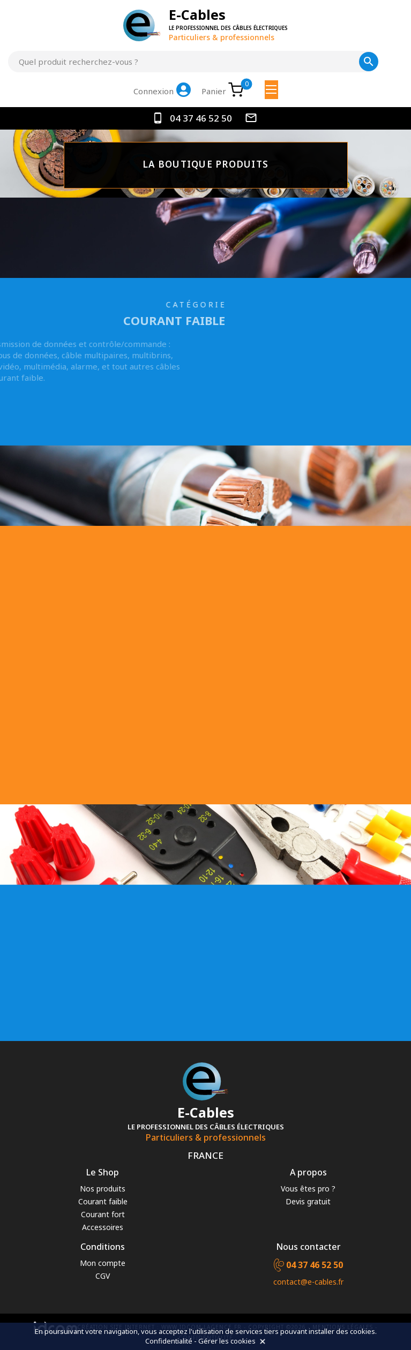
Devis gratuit (308, 1201)
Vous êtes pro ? (308, 1188)
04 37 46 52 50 (193, 118)
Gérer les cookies (227, 1341)
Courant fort (103, 1214)
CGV (102, 1276)
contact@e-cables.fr (308, 1282)
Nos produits (102, 1188)
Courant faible (103, 1201)
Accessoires (102, 1227)
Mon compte (102, 1263)
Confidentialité (168, 1341)
